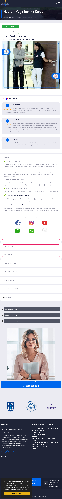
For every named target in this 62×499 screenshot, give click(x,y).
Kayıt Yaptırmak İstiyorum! (10, 27)
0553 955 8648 (32, 386)
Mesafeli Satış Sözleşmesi (37, 492)
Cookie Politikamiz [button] (22, 489)
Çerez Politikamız (50, 492)
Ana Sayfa (6, 17)
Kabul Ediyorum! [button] (16, 493)
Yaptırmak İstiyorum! (30, 8)
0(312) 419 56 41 (33, 480)
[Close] (61, 8)
